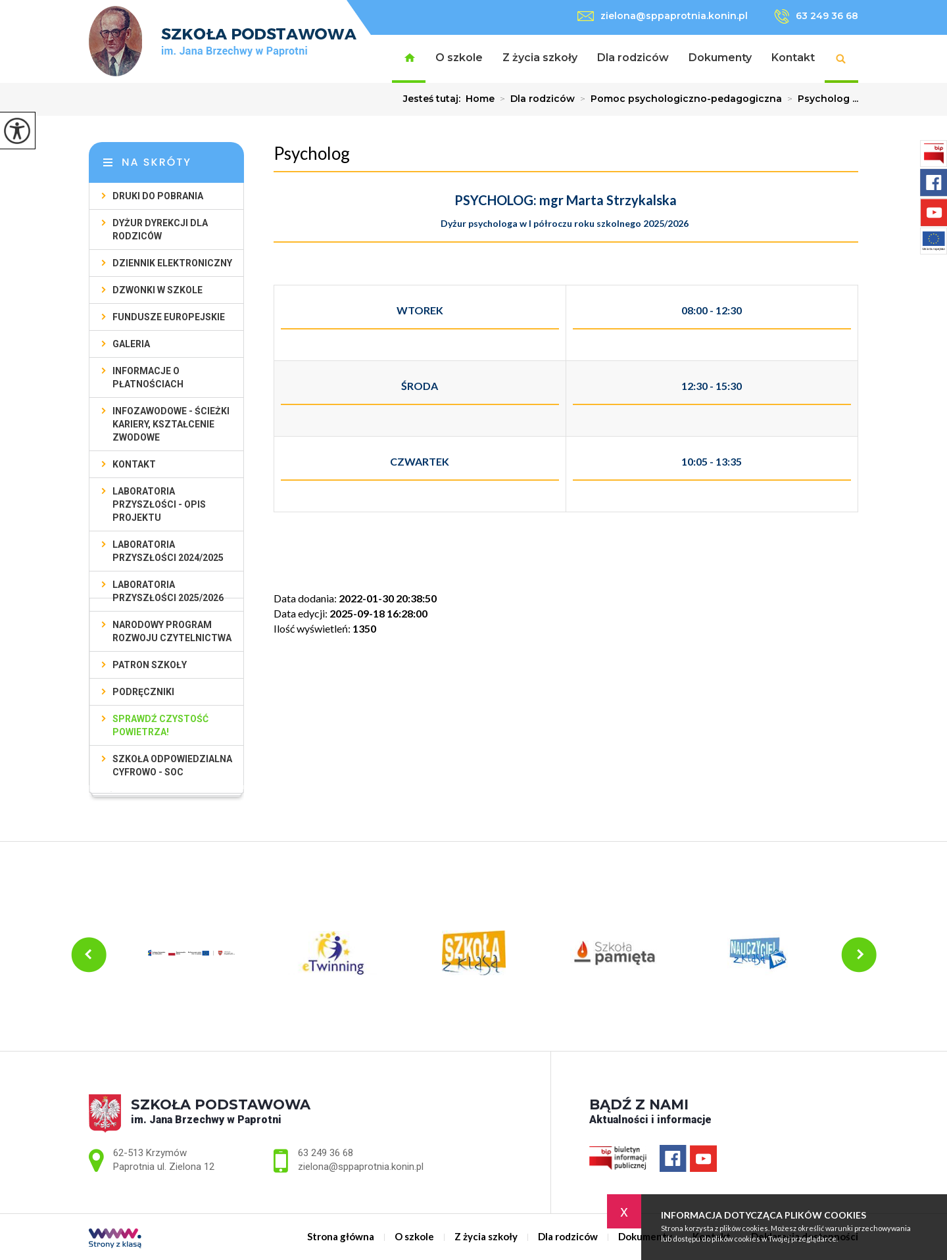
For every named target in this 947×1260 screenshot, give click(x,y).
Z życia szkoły (539, 57)
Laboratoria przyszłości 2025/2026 (168, 591)
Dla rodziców (633, 57)
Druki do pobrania (157, 196)
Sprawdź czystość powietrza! (160, 725)
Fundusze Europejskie (168, 317)
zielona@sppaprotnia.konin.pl (662, 16)
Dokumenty (720, 57)
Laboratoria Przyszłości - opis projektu (159, 504)
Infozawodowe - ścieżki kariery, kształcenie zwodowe (171, 424)
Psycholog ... (820, 98)
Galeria (131, 344)
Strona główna (408, 59)
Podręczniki (143, 692)
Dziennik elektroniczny (172, 263)
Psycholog (312, 153)
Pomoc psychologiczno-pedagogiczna (678, 98)
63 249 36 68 (816, 16)
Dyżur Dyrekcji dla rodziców (160, 229)
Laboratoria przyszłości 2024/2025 (168, 551)
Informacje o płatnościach (147, 377)
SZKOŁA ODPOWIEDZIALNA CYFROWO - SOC (172, 765)
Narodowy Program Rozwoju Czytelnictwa (171, 631)
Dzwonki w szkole (157, 290)
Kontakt (793, 57)
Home (480, 98)
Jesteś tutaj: (434, 98)
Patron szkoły (149, 665)
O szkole (459, 57)
